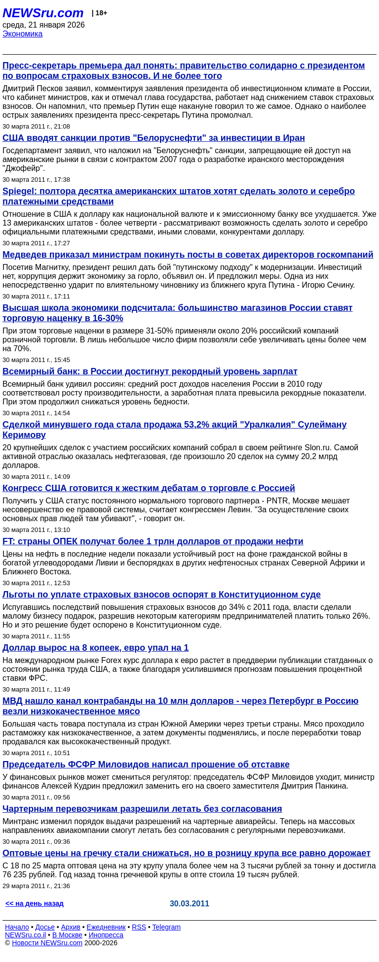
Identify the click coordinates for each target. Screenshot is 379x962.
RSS (139, 927)
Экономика (22, 34)
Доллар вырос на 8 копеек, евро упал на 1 (95, 648)
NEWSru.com (43, 12)
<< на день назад (34, 903)
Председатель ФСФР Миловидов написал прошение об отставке (146, 764)
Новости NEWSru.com (47, 943)
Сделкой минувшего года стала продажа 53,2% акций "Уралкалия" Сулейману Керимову (174, 430)
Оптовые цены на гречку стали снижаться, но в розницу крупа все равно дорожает (186, 853)
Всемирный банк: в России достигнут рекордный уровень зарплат (150, 371)
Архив (70, 927)
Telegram (166, 927)
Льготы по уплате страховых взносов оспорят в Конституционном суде (161, 594)
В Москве (67, 935)
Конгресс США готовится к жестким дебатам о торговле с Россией (148, 488)
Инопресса (106, 935)
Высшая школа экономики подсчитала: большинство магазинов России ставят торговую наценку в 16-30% (177, 313)
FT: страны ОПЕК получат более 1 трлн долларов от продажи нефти (152, 541)
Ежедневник (106, 927)
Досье (45, 927)
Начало (17, 927)
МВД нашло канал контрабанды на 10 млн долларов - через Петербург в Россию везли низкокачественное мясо (180, 706)
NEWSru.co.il (25, 935)
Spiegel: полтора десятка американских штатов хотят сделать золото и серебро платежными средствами (178, 196)
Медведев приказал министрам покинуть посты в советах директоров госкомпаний (188, 255)
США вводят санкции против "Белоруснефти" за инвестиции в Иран (153, 138)
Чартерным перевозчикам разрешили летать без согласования (142, 809)
